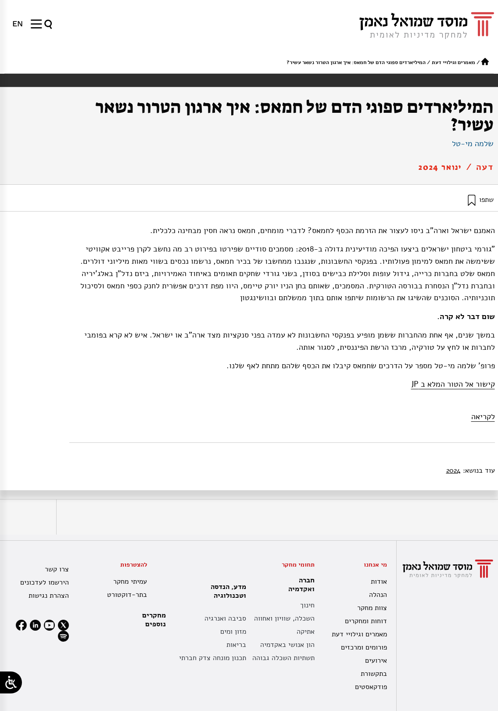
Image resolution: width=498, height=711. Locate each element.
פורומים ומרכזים (364, 647)
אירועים (376, 660)
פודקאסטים (371, 687)
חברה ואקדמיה (299, 584)
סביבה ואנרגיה (225, 618)
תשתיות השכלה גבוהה (283, 658)
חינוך (307, 605)
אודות (379, 581)
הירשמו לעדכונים (44, 582)
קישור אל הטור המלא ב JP (453, 384)
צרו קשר (57, 569)
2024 (453, 470)
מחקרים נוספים (154, 619)
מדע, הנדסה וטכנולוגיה (226, 591)
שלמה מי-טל (473, 143)
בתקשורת (374, 674)
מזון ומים (233, 631)
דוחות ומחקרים (366, 621)
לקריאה (483, 416)
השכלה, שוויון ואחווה (284, 618)
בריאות (236, 645)
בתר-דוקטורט (127, 595)
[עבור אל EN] (17, 23)
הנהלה (378, 595)
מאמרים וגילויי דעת (453, 62)
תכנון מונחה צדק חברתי (212, 658)
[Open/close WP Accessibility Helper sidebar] (11, 682)
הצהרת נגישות (49, 595)
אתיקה (306, 631)
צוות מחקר (372, 608)
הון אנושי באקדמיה (287, 645)
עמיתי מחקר (130, 581)
